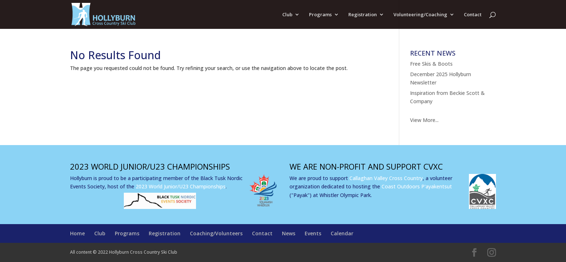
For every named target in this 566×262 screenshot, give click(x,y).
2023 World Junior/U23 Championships (181, 186)
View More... (424, 120)
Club (287, 15)
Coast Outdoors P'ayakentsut (417, 186)
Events (313, 233)
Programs (320, 15)
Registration (362, 15)
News (288, 233)
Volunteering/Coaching (420, 15)
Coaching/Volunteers (216, 233)
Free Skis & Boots (431, 63)
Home (77, 233)
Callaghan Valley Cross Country (386, 178)
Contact (473, 15)
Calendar (342, 233)
